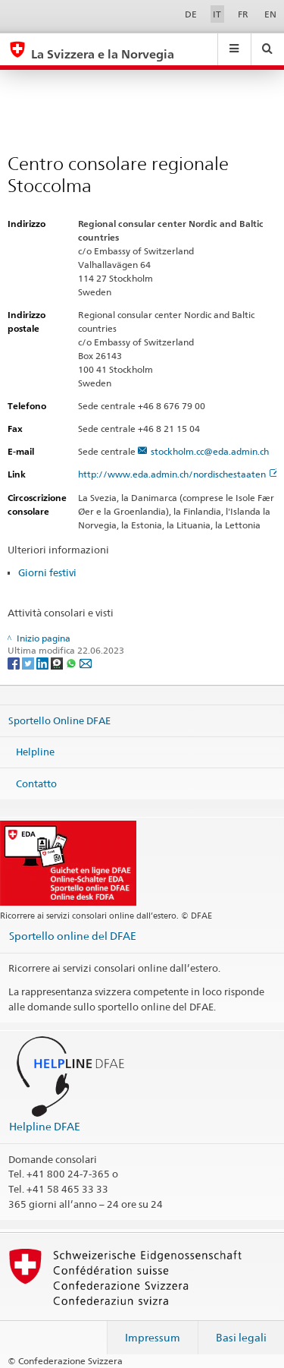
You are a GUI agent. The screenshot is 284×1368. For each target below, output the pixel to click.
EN (270, 14)
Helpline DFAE (44, 1126)
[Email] (86, 662)
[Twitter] (29, 662)
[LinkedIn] (43, 662)
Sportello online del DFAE (72, 935)
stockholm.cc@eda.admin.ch (210, 451)
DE (191, 14)
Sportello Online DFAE (59, 720)
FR (243, 14)
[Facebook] (15, 662)
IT (217, 14)
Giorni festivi (47, 572)
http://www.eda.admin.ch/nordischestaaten (178, 474)
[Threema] (58, 662)
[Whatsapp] (72, 662)
